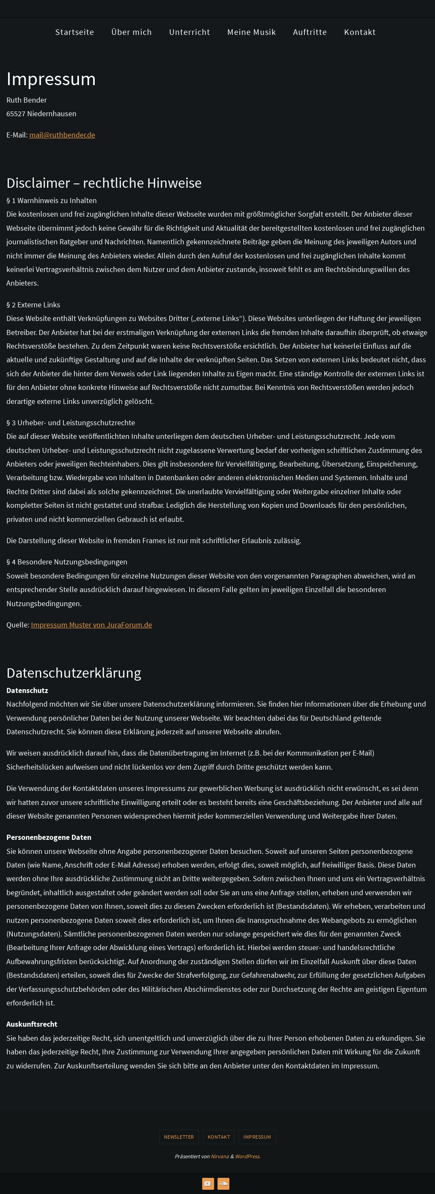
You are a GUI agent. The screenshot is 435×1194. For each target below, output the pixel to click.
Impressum (257, 1137)
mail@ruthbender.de (62, 135)
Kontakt (219, 1137)
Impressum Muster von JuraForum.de (91, 625)
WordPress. (247, 1156)
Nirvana (220, 1156)
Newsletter (179, 1137)
